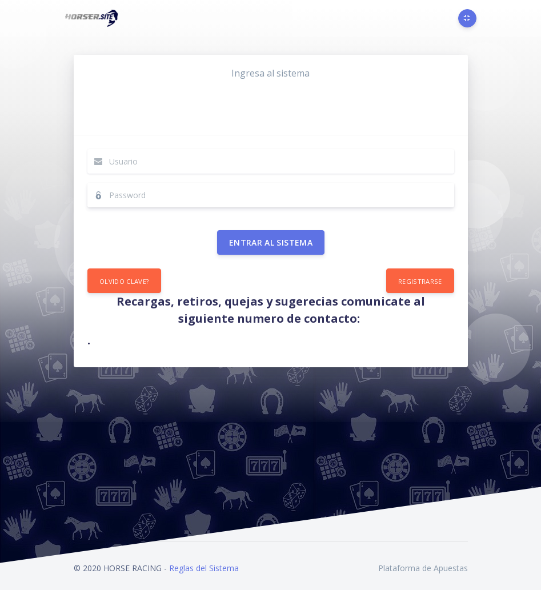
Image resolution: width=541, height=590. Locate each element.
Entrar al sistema (270, 242)
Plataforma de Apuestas (423, 568)
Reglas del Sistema (204, 568)
